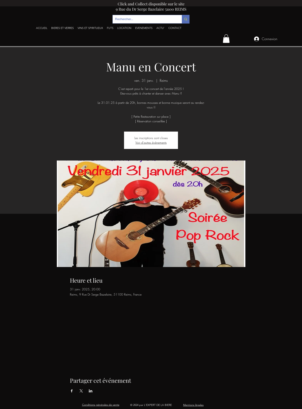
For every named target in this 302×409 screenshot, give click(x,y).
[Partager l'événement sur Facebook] (72, 390)
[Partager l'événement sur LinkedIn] (90, 390)
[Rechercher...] (144, 19)
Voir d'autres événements (151, 142)
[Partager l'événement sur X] (81, 390)
